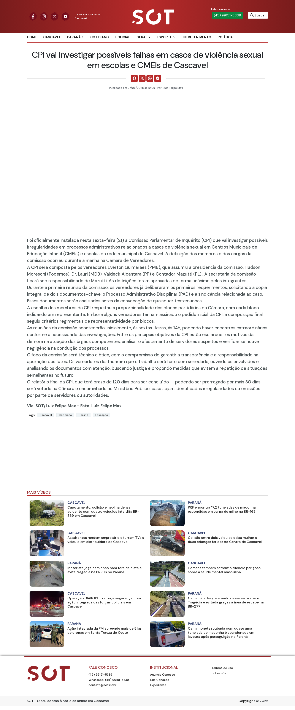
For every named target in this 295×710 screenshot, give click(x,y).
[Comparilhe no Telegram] (157, 78)
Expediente (158, 685)
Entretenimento (196, 37)
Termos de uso (222, 668)
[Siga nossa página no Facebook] (33, 16)
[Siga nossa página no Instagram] (44, 16)
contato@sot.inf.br (102, 685)
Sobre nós (219, 673)
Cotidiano (99, 37)
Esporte (164, 37)
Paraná (74, 37)
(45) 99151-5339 (227, 15)
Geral (141, 37)
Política (225, 37)
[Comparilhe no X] (142, 78)
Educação (101, 415)
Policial (122, 37)
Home (32, 37)
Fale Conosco (159, 680)
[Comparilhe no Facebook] (134, 78)
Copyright (246, 701)
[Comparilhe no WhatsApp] (149, 78)
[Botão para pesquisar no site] (258, 15)
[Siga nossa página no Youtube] (65, 16)
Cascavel (52, 37)
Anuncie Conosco (162, 674)
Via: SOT (35, 405)
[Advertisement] (147, 455)
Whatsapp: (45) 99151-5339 (109, 680)
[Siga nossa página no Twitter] (54, 16)
